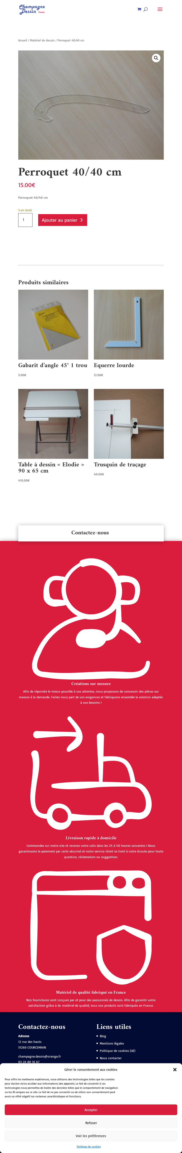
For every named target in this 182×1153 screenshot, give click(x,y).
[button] (175, 1069)
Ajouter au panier (59, 220)
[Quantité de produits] (25, 220)
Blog (103, 1036)
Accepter (91, 1110)
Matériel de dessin (42, 40)
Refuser (91, 1123)
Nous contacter (111, 1058)
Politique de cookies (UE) (117, 1051)
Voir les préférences (91, 1136)
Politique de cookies (89, 1146)
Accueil (22, 40)
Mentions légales (112, 1043)
